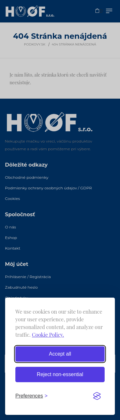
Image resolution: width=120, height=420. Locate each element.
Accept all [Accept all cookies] (60, 354)
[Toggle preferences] (31, 396)
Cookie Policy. (48, 334)
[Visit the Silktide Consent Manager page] (97, 396)
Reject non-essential (60, 374)
